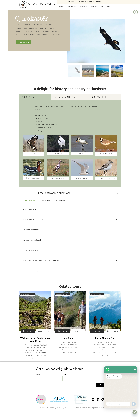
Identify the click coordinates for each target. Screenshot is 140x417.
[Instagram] (98, 399)
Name (38, 374)
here (39, 358)
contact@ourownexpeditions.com (90, 2)
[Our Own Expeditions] (41, 4)
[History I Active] (62, 294)
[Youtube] (102, 399)
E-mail (64, 374)
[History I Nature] (27, 294)
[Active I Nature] (97, 294)
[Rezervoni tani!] (23, 42)
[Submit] (102, 385)
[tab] (35, 97)
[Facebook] (93, 399)
